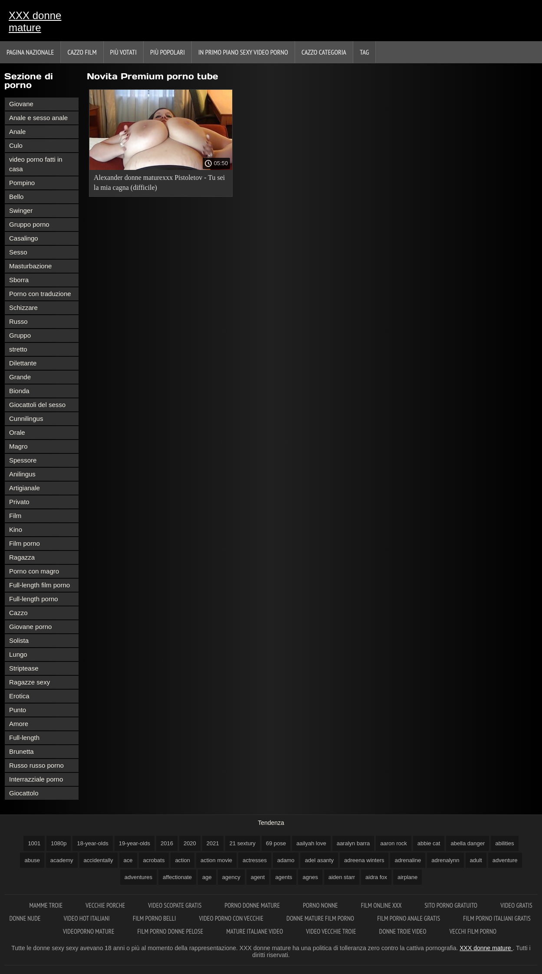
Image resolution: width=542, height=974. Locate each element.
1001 (34, 843)
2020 (190, 843)
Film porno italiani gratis (496, 918)
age (207, 877)
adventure (505, 860)
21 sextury (243, 843)
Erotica (19, 696)
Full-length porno (33, 599)
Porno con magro (34, 571)
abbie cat (428, 843)
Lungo (18, 654)
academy (61, 860)
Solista (19, 640)
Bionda (19, 390)
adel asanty (319, 860)
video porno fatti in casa (35, 164)
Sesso (18, 252)
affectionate (177, 877)
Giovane (21, 103)
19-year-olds (134, 843)
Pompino (22, 182)
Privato (19, 501)
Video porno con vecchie (232, 918)
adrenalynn (445, 860)
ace (128, 860)
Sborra (19, 279)
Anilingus (22, 474)
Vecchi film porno (473, 931)
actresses (255, 860)
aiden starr (341, 877)
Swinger (21, 210)
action (182, 860)
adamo (286, 860)
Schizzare (23, 307)
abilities (504, 843)
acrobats (154, 860)
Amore (18, 723)
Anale (17, 131)
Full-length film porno (39, 585)
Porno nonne (321, 905)
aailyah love (311, 843)
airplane (407, 877)
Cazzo (18, 612)
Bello (16, 196)
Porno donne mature (253, 905)
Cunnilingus (26, 418)
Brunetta (21, 751)
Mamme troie (46, 905)
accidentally (98, 860)
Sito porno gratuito (451, 905)
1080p (58, 843)
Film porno (24, 543)
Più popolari (167, 52)
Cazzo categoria (324, 52)
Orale (17, 432)
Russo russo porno (36, 765)
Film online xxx (382, 905)
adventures (138, 877)
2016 (167, 843)
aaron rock (393, 843)
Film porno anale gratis (409, 918)
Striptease (24, 668)
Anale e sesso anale (38, 117)
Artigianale (24, 488)
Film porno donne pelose (171, 931)
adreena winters (364, 860)
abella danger (467, 843)
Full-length (24, 737)
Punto (17, 709)
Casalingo (23, 238)
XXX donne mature (35, 21)
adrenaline (407, 860)
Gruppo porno (29, 224)
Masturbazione (30, 266)
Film (15, 515)
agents (283, 877)
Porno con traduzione (40, 293)
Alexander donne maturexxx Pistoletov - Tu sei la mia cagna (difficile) (159, 182)
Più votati (123, 52)
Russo (18, 321)
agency (231, 877)
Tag (364, 52)
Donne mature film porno (320, 918)
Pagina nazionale (30, 52)
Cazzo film (81, 52)
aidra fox (376, 877)
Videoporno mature (89, 931)
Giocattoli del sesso (37, 404)
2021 (213, 843)
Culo (16, 145)
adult (476, 860)
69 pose (276, 843)
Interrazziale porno (36, 779)
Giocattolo (24, 793)
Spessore (22, 460)
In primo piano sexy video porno (243, 52)
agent (258, 877)
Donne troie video (403, 931)
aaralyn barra (353, 843)
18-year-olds (92, 843)
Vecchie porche (105, 905)
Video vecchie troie (331, 931)
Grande (20, 377)
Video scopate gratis (175, 905)
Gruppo (20, 335)
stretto (18, 349)
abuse (31, 860)
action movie (216, 860)
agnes (310, 877)
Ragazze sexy (29, 682)
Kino (15, 529)
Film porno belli (155, 918)
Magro (18, 446)
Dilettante (22, 363)
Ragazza (22, 557)
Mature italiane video (255, 931)
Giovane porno (30, 626)
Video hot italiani (87, 918)
